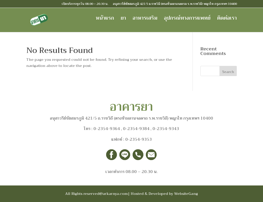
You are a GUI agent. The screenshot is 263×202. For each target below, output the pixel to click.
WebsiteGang (186, 194)
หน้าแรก (105, 19)
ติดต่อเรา (227, 19)
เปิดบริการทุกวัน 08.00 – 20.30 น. (85, 4)
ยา (123, 19)
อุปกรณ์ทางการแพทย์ (187, 19)
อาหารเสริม (145, 19)
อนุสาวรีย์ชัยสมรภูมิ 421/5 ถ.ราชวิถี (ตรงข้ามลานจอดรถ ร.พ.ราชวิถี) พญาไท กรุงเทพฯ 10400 (175, 4)
